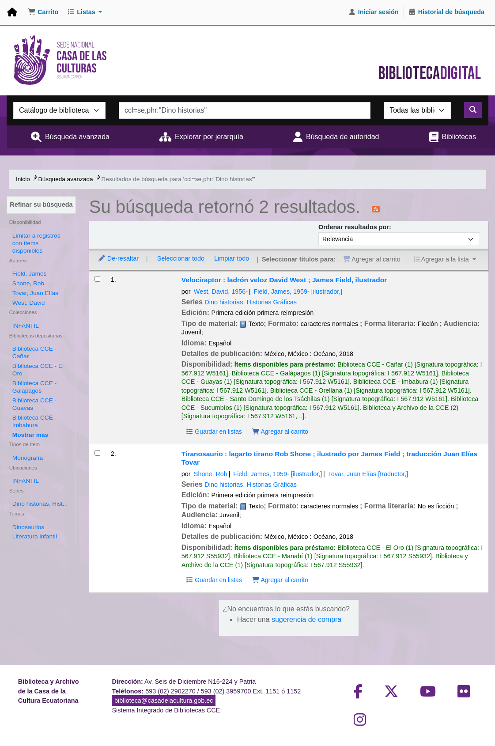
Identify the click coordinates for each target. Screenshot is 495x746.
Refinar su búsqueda (41, 204)
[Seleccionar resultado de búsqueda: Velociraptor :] (97, 279)
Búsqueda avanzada (77, 136)
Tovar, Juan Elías (35, 293)
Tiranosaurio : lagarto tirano (329, 458)
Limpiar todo (231, 258)
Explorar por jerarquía (209, 136)
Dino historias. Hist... (40, 503)
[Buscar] (473, 110)
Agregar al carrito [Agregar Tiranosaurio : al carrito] (280, 579)
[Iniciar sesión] (373, 12)
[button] (43, 12)
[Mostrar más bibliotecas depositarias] (30, 435)
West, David (28, 302)
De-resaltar (118, 258)
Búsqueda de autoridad (342, 136)
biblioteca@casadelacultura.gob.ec (163, 700)
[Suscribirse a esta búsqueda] (375, 208)
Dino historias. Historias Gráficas (250, 302)
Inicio (23, 179)
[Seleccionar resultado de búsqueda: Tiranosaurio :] (97, 453)
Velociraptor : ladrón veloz (284, 280)
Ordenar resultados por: (354, 227)
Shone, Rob (28, 283)
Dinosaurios (28, 527)
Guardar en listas (213, 431)
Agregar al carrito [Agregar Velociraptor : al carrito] (280, 431)
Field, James (29, 273)
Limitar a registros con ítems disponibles (36, 243)
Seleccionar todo (180, 258)
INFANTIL (25, 325)
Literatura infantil (34, 536)
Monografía (27, 457)
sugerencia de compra (306, 619)
